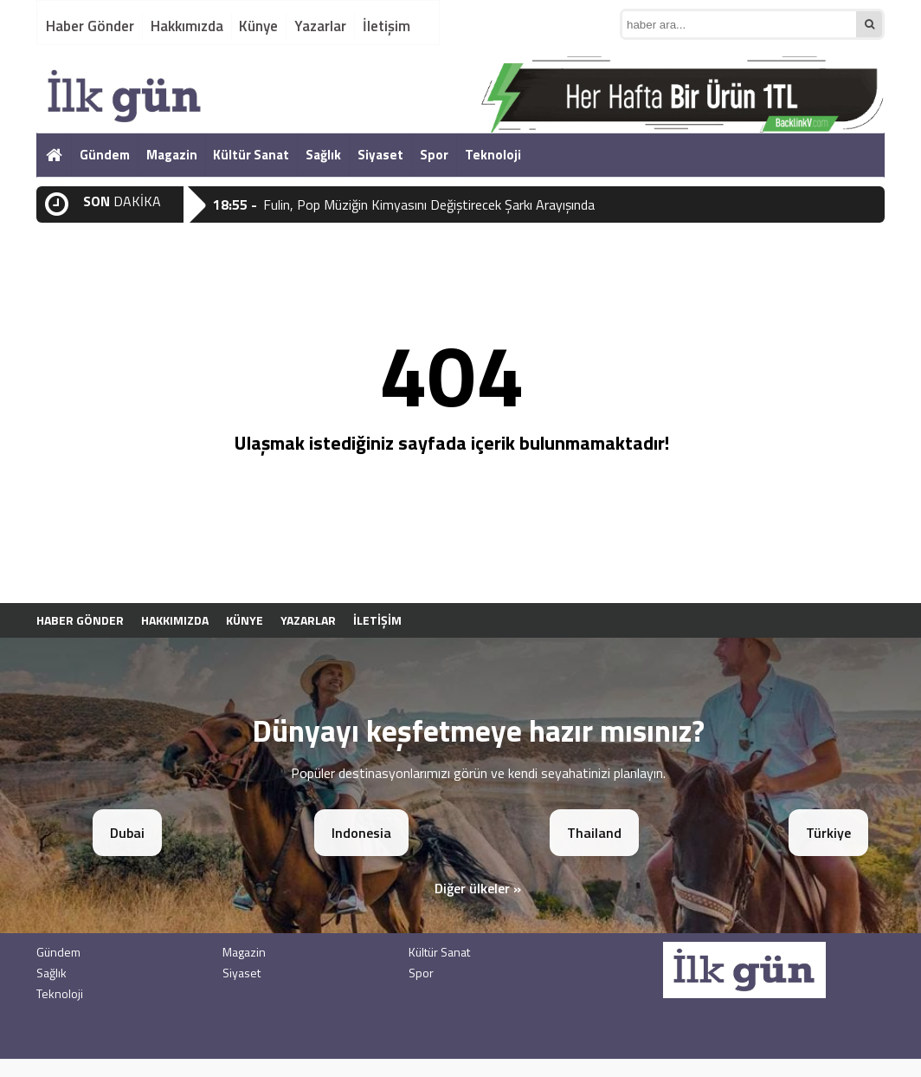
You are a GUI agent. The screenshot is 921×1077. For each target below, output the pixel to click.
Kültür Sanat (251, 155)
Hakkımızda (187, 26)
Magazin (171, 155)
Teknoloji (493, 155)
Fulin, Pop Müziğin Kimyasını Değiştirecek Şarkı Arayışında (429, 204)
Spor (434, 155)
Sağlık (323, 155)
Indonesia (361, 832)
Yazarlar (320, 26)
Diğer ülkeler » (478, 888)
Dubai (127, 832)
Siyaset (380, 155)
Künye (258, 26)
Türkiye (828, 832)
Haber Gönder (90, 26)
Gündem (105, 155)
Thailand (594, 832)
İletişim (386, 26)
